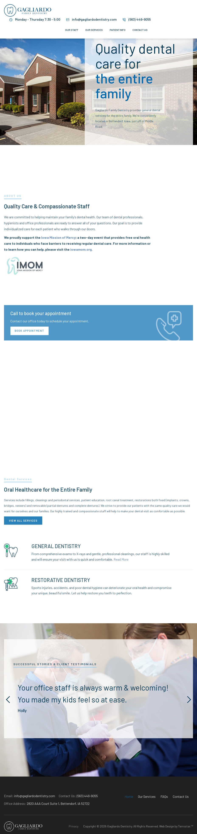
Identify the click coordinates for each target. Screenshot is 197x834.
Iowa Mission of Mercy (58, 297)
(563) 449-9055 (139, 19)
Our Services (94, 29)
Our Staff (71, 29)
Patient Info (117, 29)
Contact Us (140, 29)
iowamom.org (81, 309)
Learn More (114, 143)
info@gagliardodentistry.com (94, 19)
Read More (121, 574)
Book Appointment (29, 406)
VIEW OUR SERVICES (156, 143)
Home (129, 808)
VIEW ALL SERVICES (23, 541)
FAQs (164, 808)
